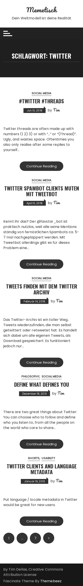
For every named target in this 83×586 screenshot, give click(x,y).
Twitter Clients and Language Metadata (42, 469)
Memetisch (41, 9)
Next (48, 537)
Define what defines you (41, 384)
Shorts (33, 458)
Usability (48, 458)
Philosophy (30, 376)
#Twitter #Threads (41, 101)
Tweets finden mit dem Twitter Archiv (41, 289)
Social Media (42, 93)
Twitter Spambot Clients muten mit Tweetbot (41, 191)
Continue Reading (41, 166)
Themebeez (51, 581)
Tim (56, 110)
